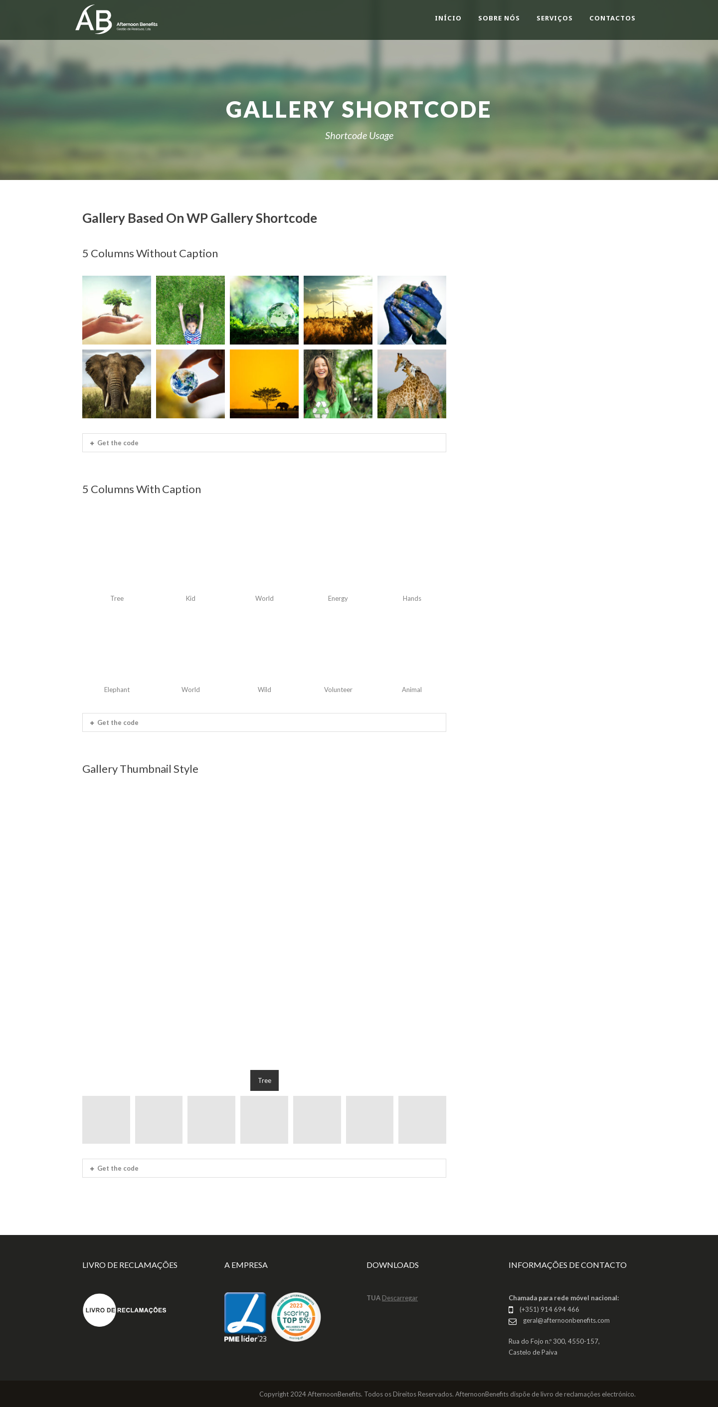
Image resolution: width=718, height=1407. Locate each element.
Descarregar (400, 1298)
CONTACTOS (612, 17)
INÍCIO (448, 17)
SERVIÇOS (555, 17)
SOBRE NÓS (499, 17)
